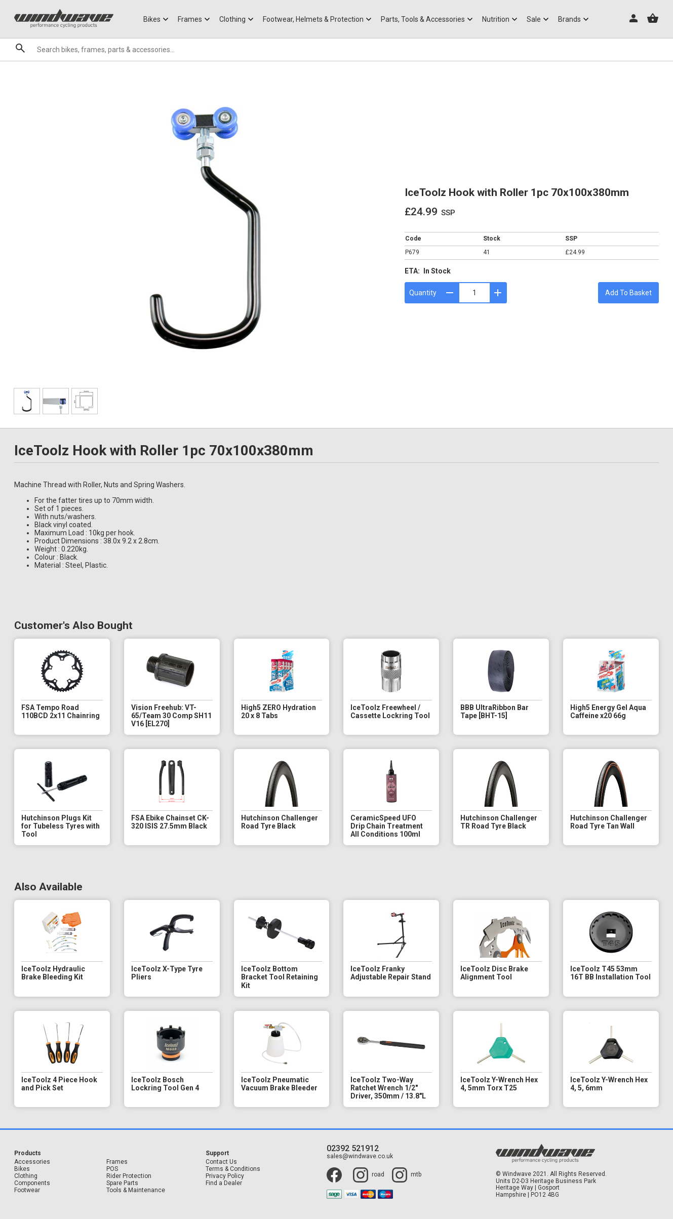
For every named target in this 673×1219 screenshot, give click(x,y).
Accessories (32, 1162)
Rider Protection (128, 1176)
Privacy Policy (225, 1176)
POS (112, 1169)
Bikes (22, 1169)
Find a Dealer (224, 1183)
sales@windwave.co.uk (360, 1156)
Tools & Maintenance (135, 1190)
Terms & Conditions (233, 1169)
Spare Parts (122, 1183)
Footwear (27, 1190)
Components (32, 1183)
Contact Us (221, 1162)
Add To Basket (628, 293)
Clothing (25, 1176)
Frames (117, 1162)
